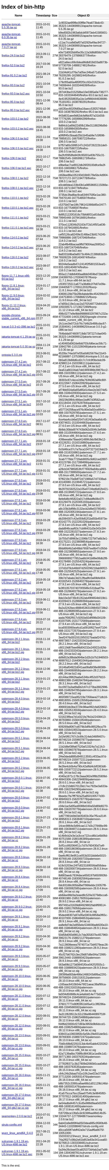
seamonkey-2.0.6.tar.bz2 (17, 1116)
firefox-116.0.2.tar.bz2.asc (18, 267)
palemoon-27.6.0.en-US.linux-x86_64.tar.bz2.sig (18, 433)
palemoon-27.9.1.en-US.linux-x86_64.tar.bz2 (16, 561)
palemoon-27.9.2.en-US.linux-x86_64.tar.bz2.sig (18, 591)
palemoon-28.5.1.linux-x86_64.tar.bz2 (16, 740)
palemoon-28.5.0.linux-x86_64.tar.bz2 (16, 720)
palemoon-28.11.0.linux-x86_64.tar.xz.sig (16, 1007)
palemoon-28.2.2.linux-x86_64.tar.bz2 (16, 661)
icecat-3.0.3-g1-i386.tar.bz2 (18, 326)
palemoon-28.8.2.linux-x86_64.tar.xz (16, 839)
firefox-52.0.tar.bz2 (13, 65)
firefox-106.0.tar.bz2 (14, 158)
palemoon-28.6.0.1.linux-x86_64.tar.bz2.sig (17, 789)
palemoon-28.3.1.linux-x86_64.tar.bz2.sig (16, 690)
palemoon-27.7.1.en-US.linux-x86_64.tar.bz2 (16, 443)
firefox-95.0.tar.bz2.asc (16, 110)
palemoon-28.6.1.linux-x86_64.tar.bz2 (16, 819)
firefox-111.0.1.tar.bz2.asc (18, 227)
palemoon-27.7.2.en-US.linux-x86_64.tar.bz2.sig (18, 472)
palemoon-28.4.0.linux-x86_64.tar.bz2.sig (16, 710)
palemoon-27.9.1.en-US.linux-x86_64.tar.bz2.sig (18, 571)
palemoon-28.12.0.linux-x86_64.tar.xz (16, 1017)
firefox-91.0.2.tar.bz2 (14, 75)
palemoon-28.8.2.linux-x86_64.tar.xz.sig (16, 849)
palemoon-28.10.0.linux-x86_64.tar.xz (16, 978)
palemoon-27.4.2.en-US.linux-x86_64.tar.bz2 (16, 363)
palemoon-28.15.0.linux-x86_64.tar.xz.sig (16, 1067)
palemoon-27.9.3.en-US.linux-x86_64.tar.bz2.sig (18, 611)
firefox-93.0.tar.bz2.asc (16, 93)
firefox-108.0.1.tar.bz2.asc (18, 188)
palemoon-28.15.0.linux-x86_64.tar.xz (16, 1057)
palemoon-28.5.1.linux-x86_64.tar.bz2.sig (16, 750)
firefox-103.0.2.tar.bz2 (15, 118)
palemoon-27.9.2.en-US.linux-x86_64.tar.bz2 (16, 581)
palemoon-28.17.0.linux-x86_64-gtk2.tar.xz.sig (16, 1106)
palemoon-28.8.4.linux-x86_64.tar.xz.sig (16, 888)
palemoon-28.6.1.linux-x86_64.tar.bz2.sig (16, 829)
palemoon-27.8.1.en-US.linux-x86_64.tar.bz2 (16, 502)
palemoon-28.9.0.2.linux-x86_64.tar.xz (17, 898)
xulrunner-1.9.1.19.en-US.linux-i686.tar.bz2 (15, 1143)
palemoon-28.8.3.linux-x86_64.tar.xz (16, 859)
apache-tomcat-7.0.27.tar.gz (11, 46)
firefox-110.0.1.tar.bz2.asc (18, 207)
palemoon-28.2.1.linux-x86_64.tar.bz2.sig (16, 651)
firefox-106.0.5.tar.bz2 (15, 138)
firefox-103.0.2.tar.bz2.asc (18, 128)
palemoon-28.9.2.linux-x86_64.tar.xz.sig (16, 948)
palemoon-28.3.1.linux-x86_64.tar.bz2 (16, 680)
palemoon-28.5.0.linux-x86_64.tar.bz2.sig (16, 730)
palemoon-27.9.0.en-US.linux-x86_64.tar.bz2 (16, 542)
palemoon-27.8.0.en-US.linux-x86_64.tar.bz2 (16, 482)
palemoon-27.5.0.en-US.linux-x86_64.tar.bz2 (16, 383)
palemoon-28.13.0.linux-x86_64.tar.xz (16, 1037)
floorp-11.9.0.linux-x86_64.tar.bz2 (13, 297)
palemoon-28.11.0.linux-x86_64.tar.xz (16, 997)
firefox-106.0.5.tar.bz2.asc (18, 148)
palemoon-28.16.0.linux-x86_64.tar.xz (16, 1077)
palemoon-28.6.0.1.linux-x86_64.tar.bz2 (17, 779)
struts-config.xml (12, 1124)
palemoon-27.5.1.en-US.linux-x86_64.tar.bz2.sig (18, 413)
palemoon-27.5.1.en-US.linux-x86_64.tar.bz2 (16, 403)
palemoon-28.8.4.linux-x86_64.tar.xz (16, 878)
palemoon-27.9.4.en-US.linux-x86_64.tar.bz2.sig (18, 631)
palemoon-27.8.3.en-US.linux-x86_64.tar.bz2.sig (18, 532)
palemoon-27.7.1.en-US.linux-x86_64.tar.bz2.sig (18, 452)
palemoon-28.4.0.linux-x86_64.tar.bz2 (16, 700)
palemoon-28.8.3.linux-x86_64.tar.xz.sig (16, 869)
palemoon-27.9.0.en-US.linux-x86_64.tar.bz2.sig (18, 552)
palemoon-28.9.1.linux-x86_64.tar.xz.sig (16, 928)
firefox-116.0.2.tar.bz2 (15, 257)
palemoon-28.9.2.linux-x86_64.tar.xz (16, 938)
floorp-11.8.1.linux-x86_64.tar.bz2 (13, 287)
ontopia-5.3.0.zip (12, 354)
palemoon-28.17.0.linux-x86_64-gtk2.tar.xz (16, 1096)
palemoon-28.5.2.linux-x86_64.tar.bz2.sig (16, 769)
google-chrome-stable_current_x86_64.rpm (18, 317)
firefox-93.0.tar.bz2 (13, 85)
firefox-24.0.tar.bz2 (13, 55)
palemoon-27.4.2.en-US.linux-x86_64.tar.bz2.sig (18, 373)
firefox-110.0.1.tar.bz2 (15, 197)
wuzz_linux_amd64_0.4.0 (17, 1133)
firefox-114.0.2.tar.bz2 (15, 237)
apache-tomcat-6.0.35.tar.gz (11, 36)
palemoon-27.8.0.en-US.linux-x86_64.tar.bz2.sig (18, 492)
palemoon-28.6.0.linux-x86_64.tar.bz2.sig (16, 809)
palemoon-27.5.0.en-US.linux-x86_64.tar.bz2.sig (18, 393)
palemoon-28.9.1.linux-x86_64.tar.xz (16, 918)
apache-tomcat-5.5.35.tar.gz (11, 26)
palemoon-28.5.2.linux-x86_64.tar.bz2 (16, 760)
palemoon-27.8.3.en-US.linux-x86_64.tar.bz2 (16, 522)
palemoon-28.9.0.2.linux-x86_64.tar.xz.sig (17, 908)
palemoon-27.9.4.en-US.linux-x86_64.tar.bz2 (16, 621)
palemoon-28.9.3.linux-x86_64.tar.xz (16, 958)
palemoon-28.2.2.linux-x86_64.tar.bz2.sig (16, 670)
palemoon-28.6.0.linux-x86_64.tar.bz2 (16, 799)
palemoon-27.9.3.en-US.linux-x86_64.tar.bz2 (16, 601)
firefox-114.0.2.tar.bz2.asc (18, 247)
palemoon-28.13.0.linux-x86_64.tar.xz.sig (16, 1047)
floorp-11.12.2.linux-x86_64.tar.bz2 (14, 307)
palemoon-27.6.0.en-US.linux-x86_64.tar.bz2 (16, 423)
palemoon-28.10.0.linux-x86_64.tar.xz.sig (16, 987)
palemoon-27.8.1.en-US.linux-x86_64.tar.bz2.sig (18, 512)
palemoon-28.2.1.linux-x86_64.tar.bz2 (16, 641)
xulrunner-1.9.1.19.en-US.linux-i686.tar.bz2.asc (17, 1153)
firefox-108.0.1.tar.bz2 (15, 178)
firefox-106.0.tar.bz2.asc (16, 168)
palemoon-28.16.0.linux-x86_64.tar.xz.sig (16, 1087)
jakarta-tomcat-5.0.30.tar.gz (18, 346)
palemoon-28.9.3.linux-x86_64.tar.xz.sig (16, 968)
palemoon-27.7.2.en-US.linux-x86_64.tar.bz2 (16, 462)
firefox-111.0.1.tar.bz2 (15, 217)
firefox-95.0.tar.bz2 (13, 101)
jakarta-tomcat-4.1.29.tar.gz (18, 336)
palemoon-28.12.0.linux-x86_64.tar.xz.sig (16, 1027)
